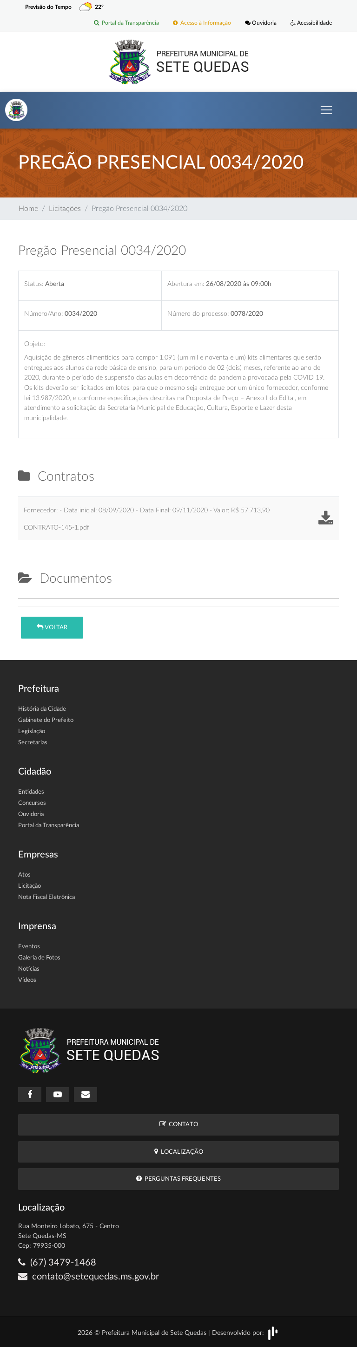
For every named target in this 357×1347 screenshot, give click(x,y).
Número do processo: (198, 313)
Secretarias (32, 743)
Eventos (29, 947)
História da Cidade (42, 709)
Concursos (32, 803)
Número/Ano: (43, 313)
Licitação (29, 886)
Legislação (31, 731)
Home (28, 208)
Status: (33, 283)
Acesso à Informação (202, 23)
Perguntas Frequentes (178, 1178)
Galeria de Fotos (39, 958)
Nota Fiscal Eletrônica (46, 897)
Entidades (31, 792)
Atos (24, 875)
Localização (178, 1151)
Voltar (52, 627)
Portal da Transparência (126, 23)
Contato (178, 1124)
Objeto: (34, 343)
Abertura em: (185, 283)
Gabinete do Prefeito (45, 720)
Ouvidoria (261, 23)
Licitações (65, 208)
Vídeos (27, 980)
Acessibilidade (311, 23)
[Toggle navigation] (326, 110)
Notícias (29, 969)
